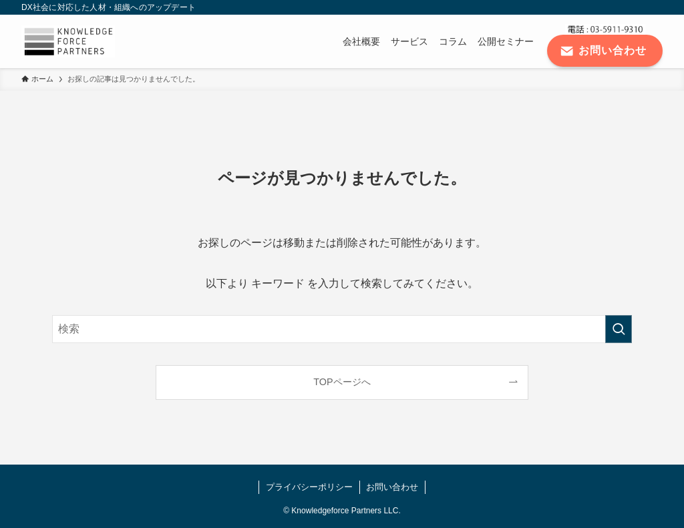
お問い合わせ (392, 487)
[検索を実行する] (618, 329)
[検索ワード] (342, 329)
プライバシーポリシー (309, 487)
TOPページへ (341, 381)
